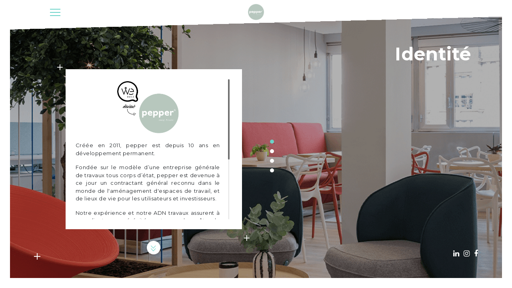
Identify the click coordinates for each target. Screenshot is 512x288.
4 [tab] (272, 170)
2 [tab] (272, 151)
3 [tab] (272, 161)
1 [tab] (272, 142)
